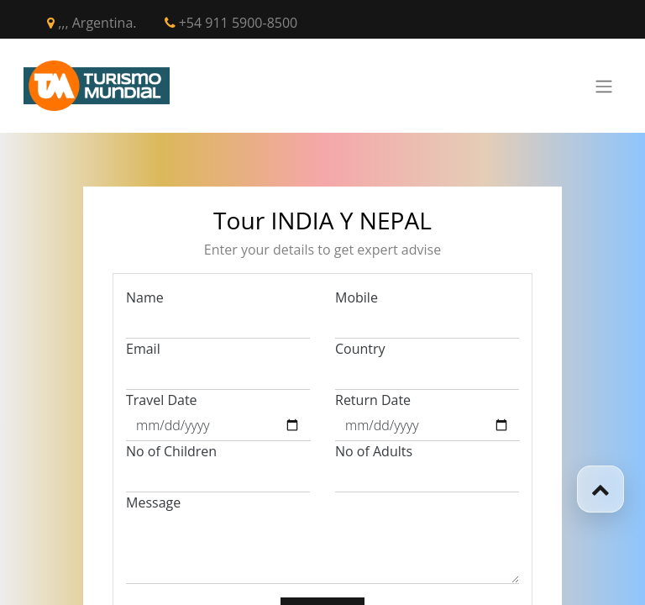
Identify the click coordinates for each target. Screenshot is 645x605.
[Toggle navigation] (603, 85)
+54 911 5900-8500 (231, 22)
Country (360, 348)
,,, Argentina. (92, 22)
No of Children (171, 451)
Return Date (373, 400)
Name (145, 297)
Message (153, 502)
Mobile (356, 297)
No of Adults (373, 451)
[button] (600, 489)
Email (143, 348)
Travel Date (161, 400)
